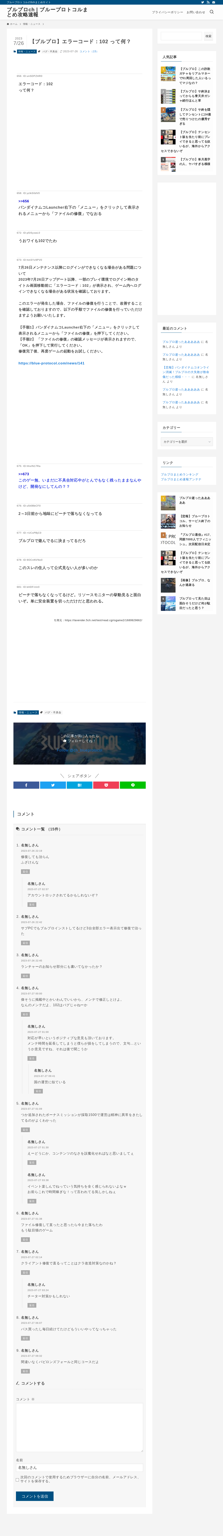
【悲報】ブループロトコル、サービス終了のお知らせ (195, 521)
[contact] (213, 2)
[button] (26, 785)
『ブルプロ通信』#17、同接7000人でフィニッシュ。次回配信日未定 (196, 539)
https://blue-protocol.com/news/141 (51, 363)
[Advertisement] (79, 148)
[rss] (208, 2)
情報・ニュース (27, 51)
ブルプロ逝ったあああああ (181, 341)
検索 (208, 36)
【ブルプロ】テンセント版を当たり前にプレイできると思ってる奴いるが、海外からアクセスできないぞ (185, 141)
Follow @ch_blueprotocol (79, 750)
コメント (25, 1399)
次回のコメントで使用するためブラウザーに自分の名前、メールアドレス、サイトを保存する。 (80, 1479)
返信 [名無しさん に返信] (25, 871)
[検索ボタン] (211, 12)
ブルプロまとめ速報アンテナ (181, 479)
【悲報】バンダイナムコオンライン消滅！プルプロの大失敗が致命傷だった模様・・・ (186, 372)
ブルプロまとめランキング (179, 474)
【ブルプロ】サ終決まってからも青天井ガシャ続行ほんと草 (195, 96)
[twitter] (202, 2)
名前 (19, 1460)
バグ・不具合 (50, 51)
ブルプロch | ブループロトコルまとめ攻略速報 (47, 12)
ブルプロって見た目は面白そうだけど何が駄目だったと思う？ (195, 603)
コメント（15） (89, 51)
